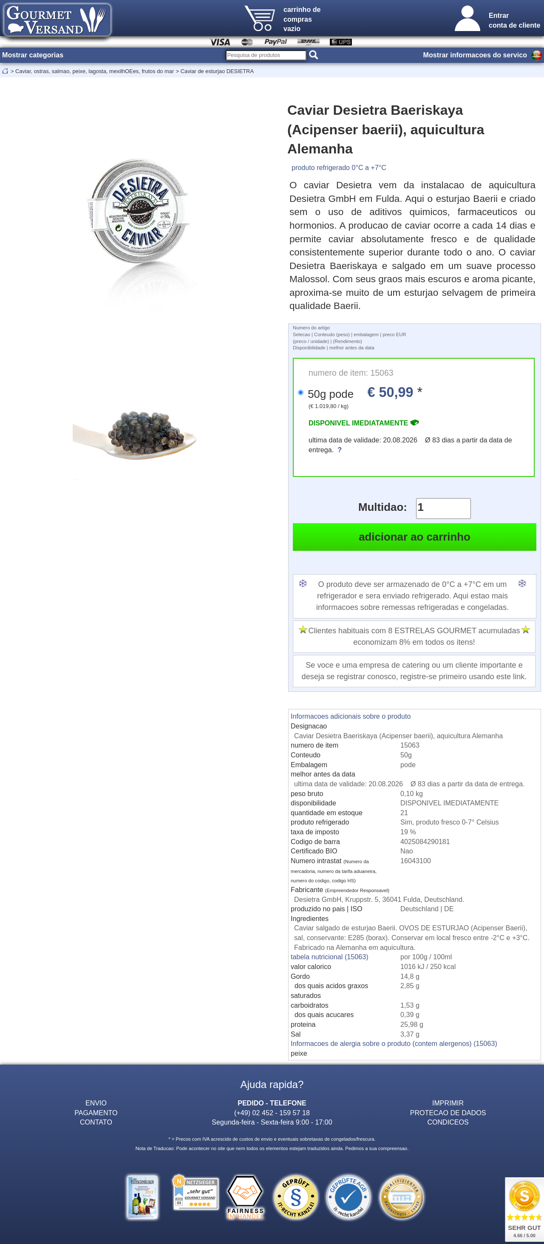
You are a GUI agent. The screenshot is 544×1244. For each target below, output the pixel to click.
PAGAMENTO (95, 1112)
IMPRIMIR (448, 1103)
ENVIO (96, 1103)
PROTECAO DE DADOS (448, 1112)
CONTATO (96, 1122)
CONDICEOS (447, 1122)
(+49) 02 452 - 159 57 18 (272, 1112)
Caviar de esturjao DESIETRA (217, 71)
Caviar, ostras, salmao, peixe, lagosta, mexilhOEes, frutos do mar (94, 71)
